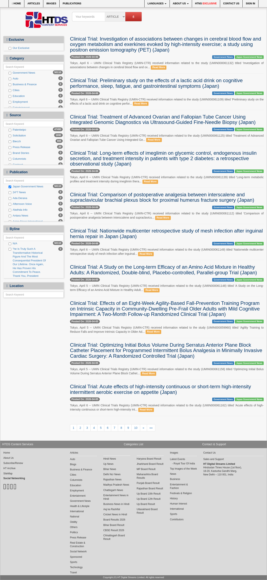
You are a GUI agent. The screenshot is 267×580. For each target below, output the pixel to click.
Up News (108, 464)
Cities (14, 90)
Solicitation (17, 135)
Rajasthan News (112, 479)
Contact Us (231, 3)
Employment (18, 102)
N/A (13, 243)
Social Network (78, 551)
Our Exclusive (19, 48)
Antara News (18, 215)
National (74, 516)
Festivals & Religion (181, 493)
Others (73, 527)
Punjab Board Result (148, 483)
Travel (73, 572)
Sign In (250, 3)
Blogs (73, 464)
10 (135, 427)
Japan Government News (26, 186)
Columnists (17, 159)
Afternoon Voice (20, 204)
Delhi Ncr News (112, 474)
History (174, 498)
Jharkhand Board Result (150, 464)
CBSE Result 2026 (113, 530)
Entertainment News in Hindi (116, 497)
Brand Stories (19, 153)
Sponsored (76, 556)
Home (16, 3)
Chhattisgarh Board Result (114, 537)
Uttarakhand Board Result (147, 511)
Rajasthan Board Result (150, 488)
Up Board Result (146, 504)
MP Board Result (146, 469)
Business (175, 479)
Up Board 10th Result (149, 493)
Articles (33, 3)
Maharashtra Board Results (147, 476)
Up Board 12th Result (149, 498)
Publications (72, 3)
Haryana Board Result (149, 458)
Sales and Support (213, 459)
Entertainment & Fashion (179, 486)
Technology (76, 567)
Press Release (19, 147)
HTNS (206, 3)
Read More (158, 67)
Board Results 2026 (114, 519)
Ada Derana (18, 198)
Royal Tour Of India (184, 463)
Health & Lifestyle (79, 506)
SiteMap (7, 473)
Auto (13, 78)
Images (51, 3)
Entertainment (78, 495)
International (77, 511)
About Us (181, 3)
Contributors (176, 519)
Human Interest (178, 503)
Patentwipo (17, 129)
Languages (157, 3)
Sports (73, 562)
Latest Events (177, 459)
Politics (74, 532)
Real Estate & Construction (77, 544)
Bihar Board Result (113, 525)
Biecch (15, 141)
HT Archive (9, 468)
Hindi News (109, 458)
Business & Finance (23, 84)
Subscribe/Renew (13, 463)
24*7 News (17, 192)
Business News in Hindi (116, 504)
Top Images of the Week (183, 468)
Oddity (73, 522)
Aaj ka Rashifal (111, 509)
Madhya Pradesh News (116, 484)
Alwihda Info (18, 209)
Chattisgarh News (113, 490)
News (173, 473)
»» (151, 427)
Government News (22, 72)
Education (17, 96)
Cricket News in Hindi (115, 514)
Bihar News (109, 469)
